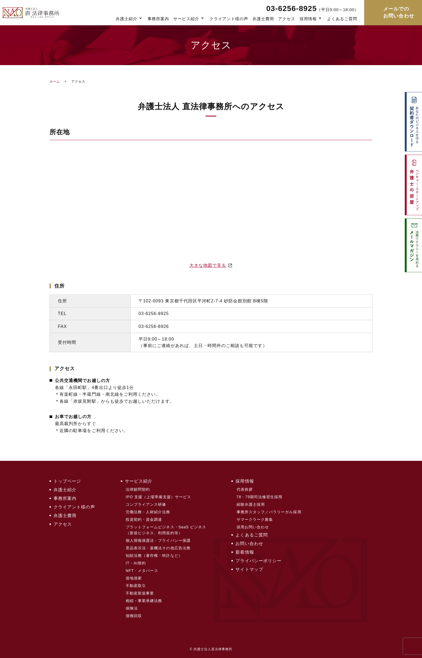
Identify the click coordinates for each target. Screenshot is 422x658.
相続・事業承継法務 (144, 601)
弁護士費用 (263, 18)
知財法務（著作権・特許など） (154, 555)
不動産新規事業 (140, 593)
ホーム (55, 81)
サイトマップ (249, 569)
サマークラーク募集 (255, 519)
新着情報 (244, 552)
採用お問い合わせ (253, 527)
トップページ (67, 481)
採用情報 (308, 18)
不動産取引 (136, 585)
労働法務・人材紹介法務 (148, 512)
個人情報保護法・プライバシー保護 (158, 540)
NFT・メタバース (142, 570)
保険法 (132, 608)
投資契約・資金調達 (144, 519)
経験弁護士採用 (251, 504)
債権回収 (134, 616)
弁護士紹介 (126, 18)
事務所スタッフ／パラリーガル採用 (269, 512)
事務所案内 (158, 18)
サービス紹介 (186, 18)
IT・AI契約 (136, 563)
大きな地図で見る (207, 265)
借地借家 (134, 578)
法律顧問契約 (138, 489)
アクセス (286, 18)
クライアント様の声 (228, 18)
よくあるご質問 (342, 18)
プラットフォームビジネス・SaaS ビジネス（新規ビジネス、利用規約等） (166, 530)
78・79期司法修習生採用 (260, 497)
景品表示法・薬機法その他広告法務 (158, 548)
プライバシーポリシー (258, 560)
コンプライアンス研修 (146, 504)
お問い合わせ (249, 543)
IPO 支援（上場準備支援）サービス (158, 497)
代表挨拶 (245, 489)
